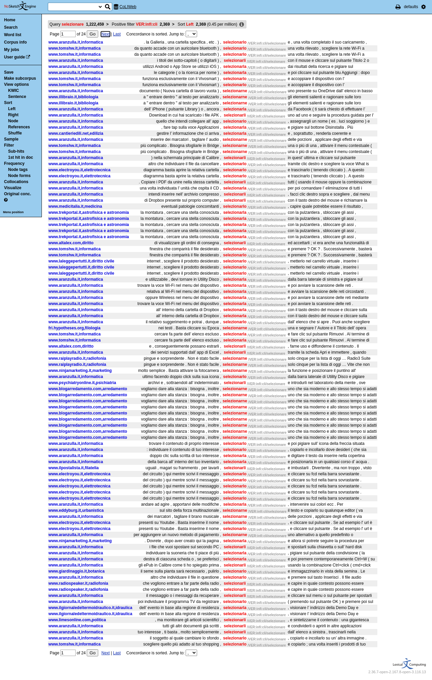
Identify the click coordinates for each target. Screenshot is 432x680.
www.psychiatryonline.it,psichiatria (82, 382)
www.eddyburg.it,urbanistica (76, 510)
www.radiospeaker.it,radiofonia (78, 583)
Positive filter (141, 24)
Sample (11, 139)
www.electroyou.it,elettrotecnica (80, 170)
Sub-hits (16, 151)
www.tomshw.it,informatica (75, 48)
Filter (9, 145)
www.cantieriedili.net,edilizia (76, 133)
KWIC (13, 90)
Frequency (14, 163)
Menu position (13, 212)
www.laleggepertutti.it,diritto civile (81, 261)
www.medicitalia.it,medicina (75, 206)
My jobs (11, 49)
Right (13, 114)
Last (117, 34)
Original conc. (17, 194)
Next (105, 34)
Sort (8, 102)
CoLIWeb (127, 6)
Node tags (18, 169)
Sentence (17, 96)
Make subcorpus (20, 78)
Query (77, 24)
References (19, 127)
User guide (14, 57)
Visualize (12, 187)
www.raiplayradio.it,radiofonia (77, 358)
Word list (12, 34)
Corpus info (15, 42)
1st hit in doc (20, 157)
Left (12, 108)
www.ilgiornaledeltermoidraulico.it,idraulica (90, 607)
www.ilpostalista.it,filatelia (74, 467)
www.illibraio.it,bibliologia (74, 97)
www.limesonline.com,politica (77, 620)
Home (9, 20)
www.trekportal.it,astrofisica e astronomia (89, 212)
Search (11, 27)
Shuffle (15, 133)
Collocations (16, 181)
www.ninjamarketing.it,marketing (80, 370)
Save (9, 72)
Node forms (19, 175)
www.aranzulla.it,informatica (76, 42)
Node (13, 121)
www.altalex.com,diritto (71, 243)
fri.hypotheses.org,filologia (75, 328)
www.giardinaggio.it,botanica (77, 571)
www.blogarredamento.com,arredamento (88, 388)
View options (16, 84)
